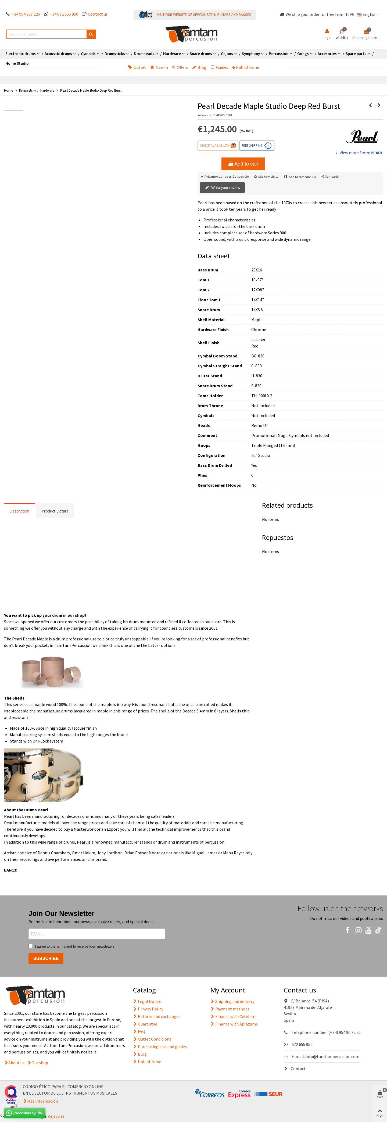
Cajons (227, 53)
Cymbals (88, 53)
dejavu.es (56, 1116)
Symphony (251, 53)
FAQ (139, 1031)
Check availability (214, 145)
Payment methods (229, 1009)
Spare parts (356, 53)
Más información (42, 1101)
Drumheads (144, 53)
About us (16, 1062)
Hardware (172, 53)
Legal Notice (147, 1001)
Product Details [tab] (55, 511)
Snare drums (201, 53)
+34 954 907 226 (26, 14)
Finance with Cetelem (232, 1016)
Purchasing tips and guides (160, 1046)
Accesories (327, 53)
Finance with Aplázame (234, 1024)
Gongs (303, 53)
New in (159, 67)
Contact (295, 1068)
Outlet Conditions (152, 1039)
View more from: (359, 152)
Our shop (39, 1062)
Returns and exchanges (156, 1016)
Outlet (137, 67)
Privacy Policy (148, 1009)
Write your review (222, 188)
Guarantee (145, 1024)
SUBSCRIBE (46, 958)
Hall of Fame (245, 67)
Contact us (98, 14)
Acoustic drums (58, 53)
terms (60, 946)
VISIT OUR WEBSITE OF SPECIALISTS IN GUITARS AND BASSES (204, 14)
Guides (219, 67)
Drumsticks (115, 53)
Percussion (278, 53)
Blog (199, 67)
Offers (180, 67)
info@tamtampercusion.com (332, 1056)
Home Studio (17, 63)
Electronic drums (20, 53)
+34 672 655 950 (64, 14)
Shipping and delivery (232, 1001)
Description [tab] (19, 511)
